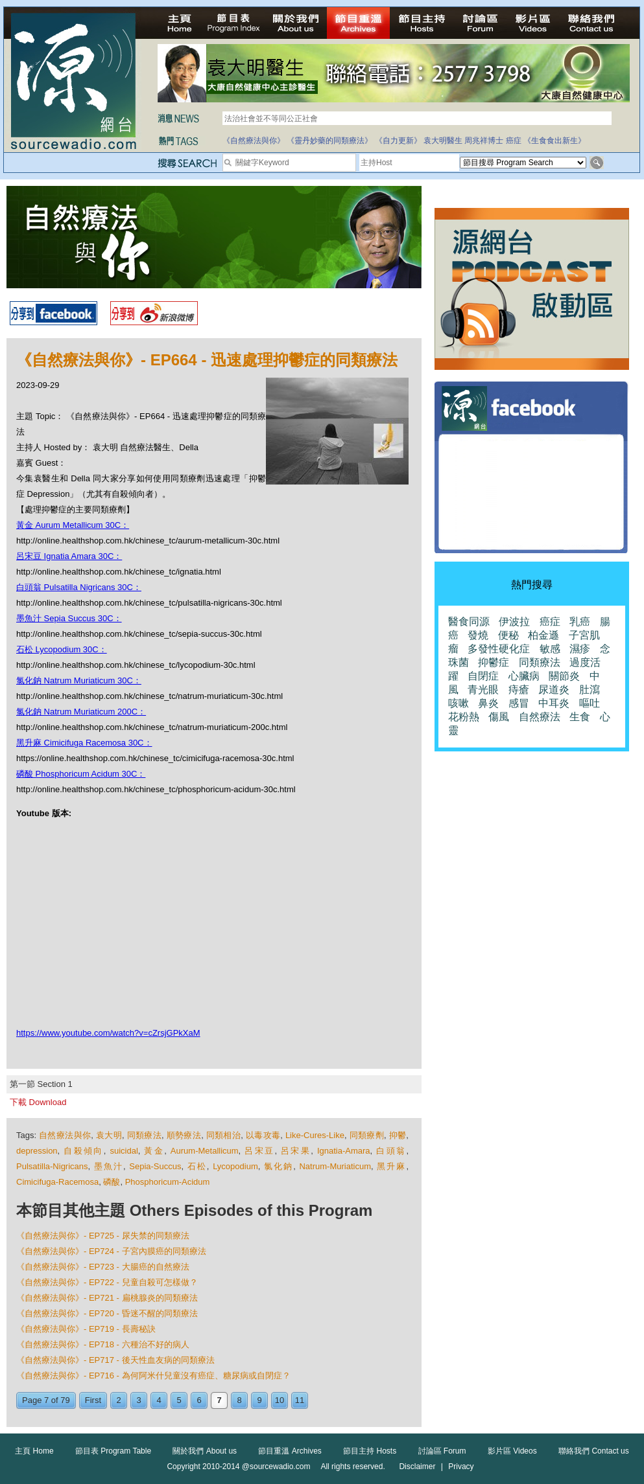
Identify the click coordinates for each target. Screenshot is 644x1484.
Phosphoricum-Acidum (167, 1182)
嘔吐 (589, 703)
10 (279, 1400)
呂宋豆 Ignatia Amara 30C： (69, 556)
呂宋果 (296, 1151)
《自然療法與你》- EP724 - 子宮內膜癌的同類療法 (111, 1251)
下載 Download (38, 1102)
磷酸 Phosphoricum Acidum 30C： (80, 774)
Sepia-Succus (155, 1166)
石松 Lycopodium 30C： (61, 649)
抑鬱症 (493, 662)
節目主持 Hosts (369, 1450)
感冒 (518, 703)
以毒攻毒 (263, 1135)
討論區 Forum (442, 1450)
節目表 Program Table (113, 1450)
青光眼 (483, 689)
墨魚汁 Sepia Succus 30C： (69, 618)
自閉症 (483, 675)
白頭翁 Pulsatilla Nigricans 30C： (78, 587)
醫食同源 (469, 621)
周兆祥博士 (483, 140)
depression (37, 1151)
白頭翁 (391, 1151)
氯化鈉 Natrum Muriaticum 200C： (81, 711)
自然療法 (539, 716)
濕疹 (579, 648)
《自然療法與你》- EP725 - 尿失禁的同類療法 (102, 1235)
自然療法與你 (65, 1135)
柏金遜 (543, 635)
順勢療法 (184, 1135)
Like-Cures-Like (314, 1135)
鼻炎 (488, 703)
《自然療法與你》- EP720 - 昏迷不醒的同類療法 (107, 1313)
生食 (579, 716)
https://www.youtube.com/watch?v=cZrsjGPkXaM (108, 1033)
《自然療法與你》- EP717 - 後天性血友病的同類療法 (115, 1360)
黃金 (154, 1151)
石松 (197, 1166)
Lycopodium (235, 1166)
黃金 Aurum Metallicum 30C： (72, 525)
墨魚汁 (108, 1166)
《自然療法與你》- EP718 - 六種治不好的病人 (102, 1344)
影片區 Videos (512, 1450)
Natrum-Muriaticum (335, 1166)
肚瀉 (589, 689)
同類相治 (223, 1135)
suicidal (123, 1151)
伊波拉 (514, 621)
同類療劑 (367, 1135)
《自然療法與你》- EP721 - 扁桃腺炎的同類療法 (107, 1298)
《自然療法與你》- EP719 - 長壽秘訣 (86, 1329)
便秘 (508, 635)
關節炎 (564, 675)
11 (299, 1400)
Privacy (460, 1466)
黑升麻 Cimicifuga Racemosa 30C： (84, 743)
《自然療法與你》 (253, 140)
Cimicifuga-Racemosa (57, 1182)
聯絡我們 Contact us (593, 1450)
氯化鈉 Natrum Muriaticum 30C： (78, 680)
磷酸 (111, 1182)
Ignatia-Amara (343, 1151)
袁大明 (109, 1135)
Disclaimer (417, 1466)
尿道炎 (553, 689)
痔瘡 (518, 689)
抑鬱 (398, 1135)
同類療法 (144, 1135)
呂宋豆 (259, 1151)
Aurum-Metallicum (205, 1151)
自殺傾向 (84, 1151)
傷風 (498, 716)
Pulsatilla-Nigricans (52, 1166)
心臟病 (524, 675)
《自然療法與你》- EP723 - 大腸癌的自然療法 (102, 1267)
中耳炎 (553, 703)
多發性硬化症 (499, 648)
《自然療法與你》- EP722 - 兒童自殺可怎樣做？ (107, 1282)
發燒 (478, 635)
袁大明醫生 (442, 140)
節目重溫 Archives (289, 1450)
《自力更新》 (398, 140)
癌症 (513, 140)
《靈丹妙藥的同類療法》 (329, 140)
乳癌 (579, 621)
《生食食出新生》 (554, 140)
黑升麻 (391, 1166)
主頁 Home (34, 1450)
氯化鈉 (278, 1166)
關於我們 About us (205, 1450)
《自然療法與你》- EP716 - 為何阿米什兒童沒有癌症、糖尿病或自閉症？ (153, 1375)
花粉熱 (463, 716)
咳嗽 (458, 703)
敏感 (550, 648)
